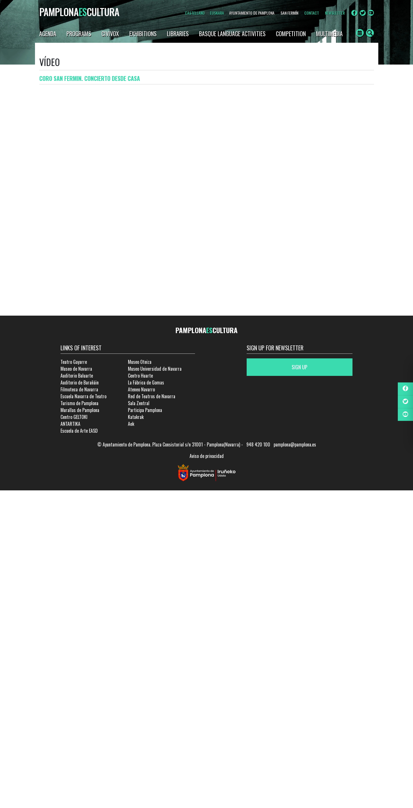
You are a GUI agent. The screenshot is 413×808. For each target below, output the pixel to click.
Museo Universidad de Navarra (155, 368)
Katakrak (136, 416)
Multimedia (329, 33)
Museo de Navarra (76, 368)
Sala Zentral (138, 403)
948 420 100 (258, 444)
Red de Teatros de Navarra (151, 396)
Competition (291, 33)
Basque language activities (232, 33)
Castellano (195, 13)
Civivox (110, 33)
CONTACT (311, 13)
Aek (131, 423)
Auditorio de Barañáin (80, 382)
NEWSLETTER (335, 13)
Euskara (217, 13)
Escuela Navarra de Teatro (83, 396)
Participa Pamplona (145, 410)
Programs (79, 33)
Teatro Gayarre (74, 361)
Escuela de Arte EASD (79, 430)
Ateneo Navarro (141, 389)
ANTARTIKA (70, 423)
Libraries (178, 33)
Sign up (299, 367)
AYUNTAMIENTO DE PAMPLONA (251, 13)
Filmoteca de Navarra (79, 389)
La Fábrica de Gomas (146, 382)
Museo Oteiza (139, 361)
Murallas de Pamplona (80, 410)
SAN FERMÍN (289, 13)
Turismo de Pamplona (79, 403)
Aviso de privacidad (207, 455)
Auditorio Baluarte (77, 375)
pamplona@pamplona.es (295, 444)
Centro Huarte (140, 375)
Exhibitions (143, 33)
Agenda (47, 33)
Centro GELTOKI (74, 416)
